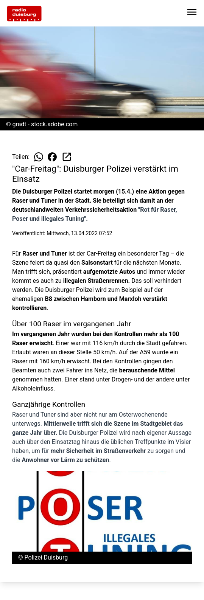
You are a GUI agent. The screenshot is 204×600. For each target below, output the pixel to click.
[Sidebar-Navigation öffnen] (192, 13)
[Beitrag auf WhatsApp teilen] (38, 156)
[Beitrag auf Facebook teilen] (52, 156)
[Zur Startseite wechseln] (24, 13)
